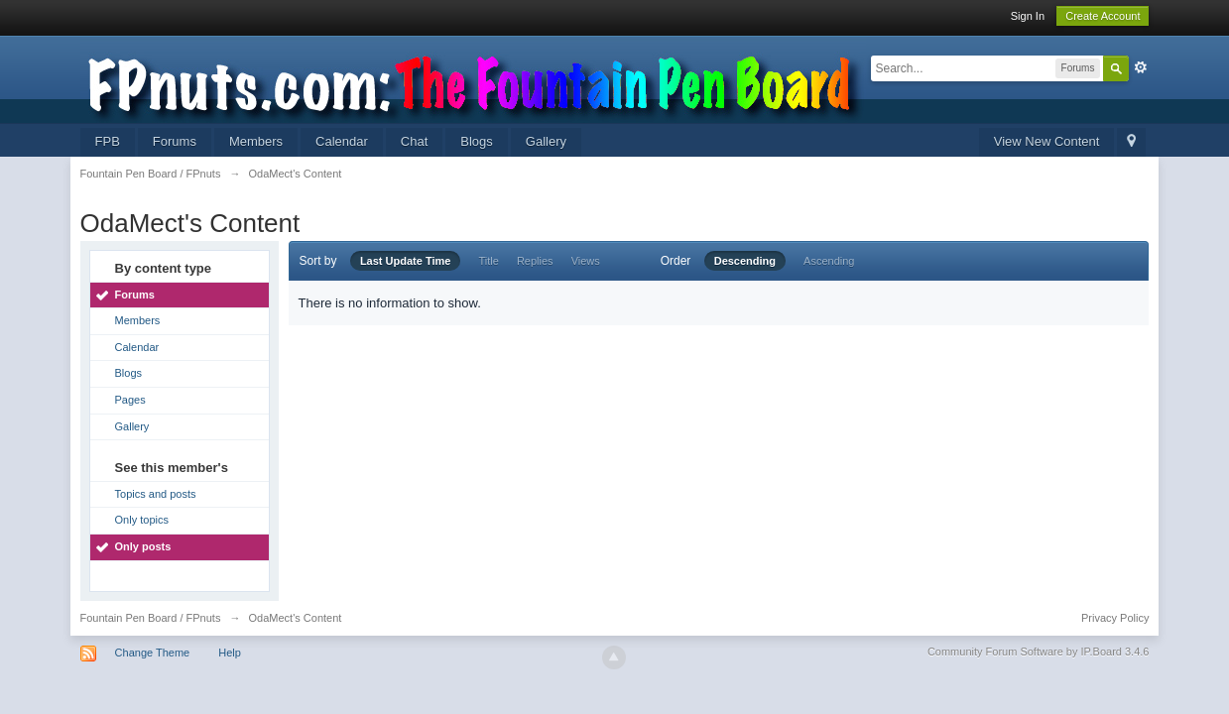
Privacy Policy (1115, 618)
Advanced (1141, 67)
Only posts (143, 546)
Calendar (341, 141)
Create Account (1102, 16)
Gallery (546, 141)
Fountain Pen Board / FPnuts (150, 618)
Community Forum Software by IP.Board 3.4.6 (1038, 651)
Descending (745, 261)
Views (585, 261)
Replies (535, 261)
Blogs (476, 141)
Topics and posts (155, 494)
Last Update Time (405, 261)
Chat (414, 141)
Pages (130, 400)
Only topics (142, 520)
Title (488, 261)
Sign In (1028, 16)
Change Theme (152, 652)
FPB (107, 141)
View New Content (1047, 141)
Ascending (828, 261)
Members (256, 141)
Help (229, 652)
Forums (174, 141)
